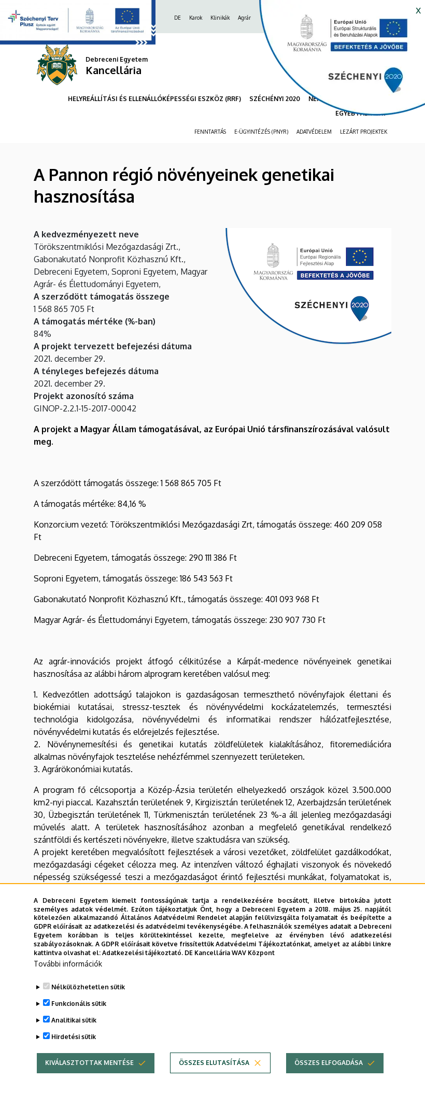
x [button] (418, 9)
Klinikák (220, 18)
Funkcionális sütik (78, 1024)
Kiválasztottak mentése (89, 1083)
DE (177, 18)
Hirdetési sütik (73, 1057)
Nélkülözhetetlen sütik (88, 1008)
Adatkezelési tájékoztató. (142, 973)
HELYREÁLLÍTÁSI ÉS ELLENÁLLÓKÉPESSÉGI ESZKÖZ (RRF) (154, 99)
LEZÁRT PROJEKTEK (363, 132)
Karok (195, 18)
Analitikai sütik (73, 1041)
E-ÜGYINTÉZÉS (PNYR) (261, 132)
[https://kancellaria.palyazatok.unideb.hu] (334, 62)
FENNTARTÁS (210, 132)
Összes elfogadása (328, 1083)
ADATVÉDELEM (314, 132)
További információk (68, 984)
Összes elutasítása (214, 1083)
